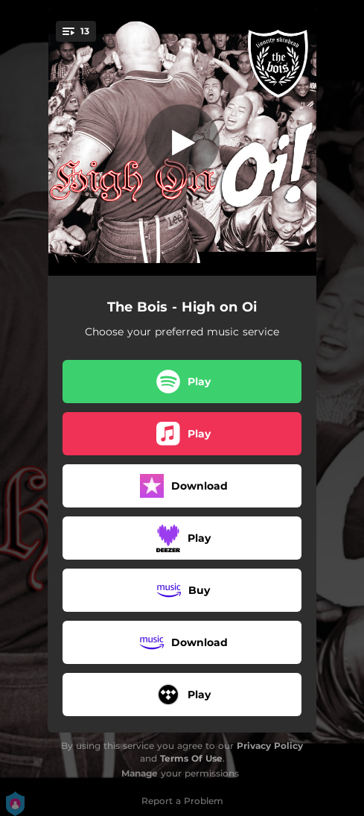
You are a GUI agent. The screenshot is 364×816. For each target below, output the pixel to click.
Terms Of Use (191, 758)
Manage (139, 773)
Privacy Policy (270, 745)
